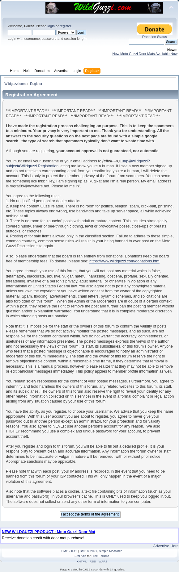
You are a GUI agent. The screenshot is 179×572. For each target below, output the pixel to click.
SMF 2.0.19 (69, 551)
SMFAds (80, 555)
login (51, 26)
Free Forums (100, 555)
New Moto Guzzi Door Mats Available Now (144, 54)
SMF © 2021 (88, 551)
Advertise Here (166, 546)
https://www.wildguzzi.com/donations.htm (124, 261)
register (65, 26)
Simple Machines (110, 551)
